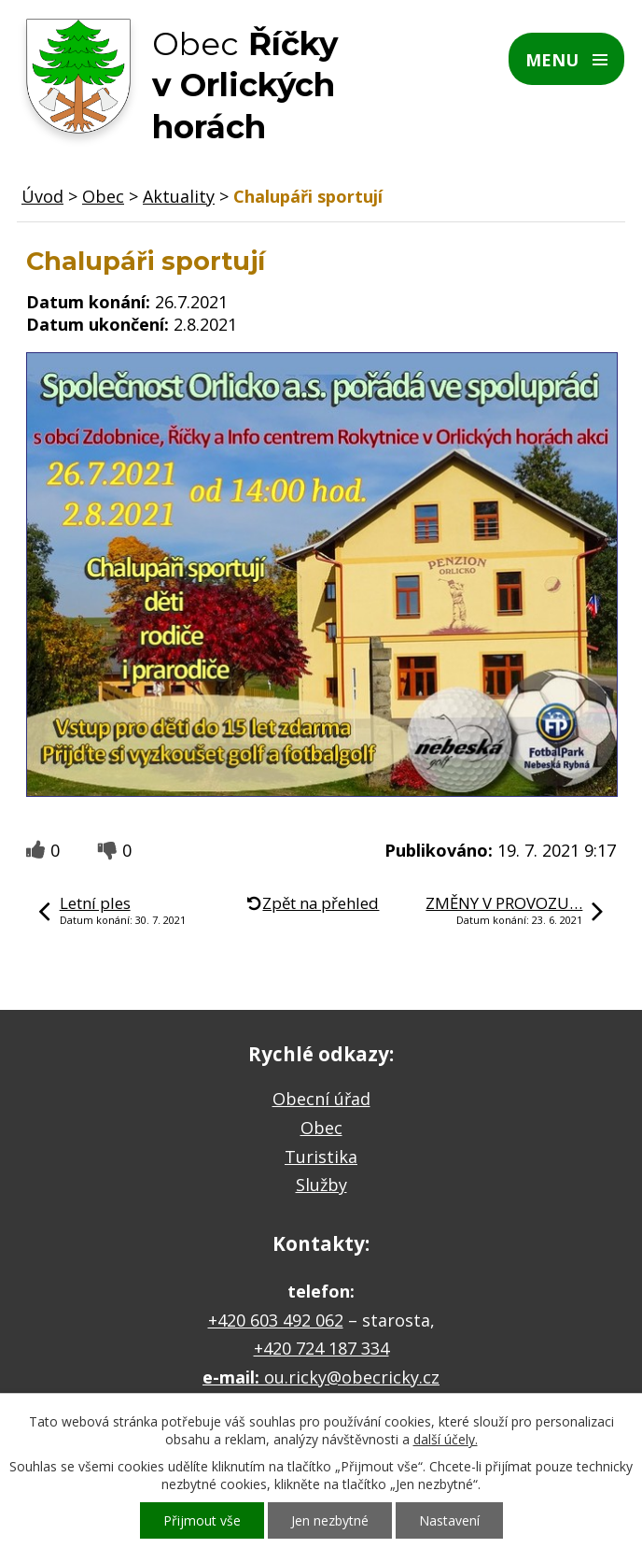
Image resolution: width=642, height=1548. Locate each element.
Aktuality (179, 196)
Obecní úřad (321, 1098)
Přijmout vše (202, 1520)
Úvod (42, 196)
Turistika (321, 1156)
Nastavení (449, 1520)
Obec (103, 196)
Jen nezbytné (330, 1520)
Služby (321, 1184)
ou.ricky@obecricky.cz (352, 1377)
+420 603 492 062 (275, 1320)
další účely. (445, 1439)
